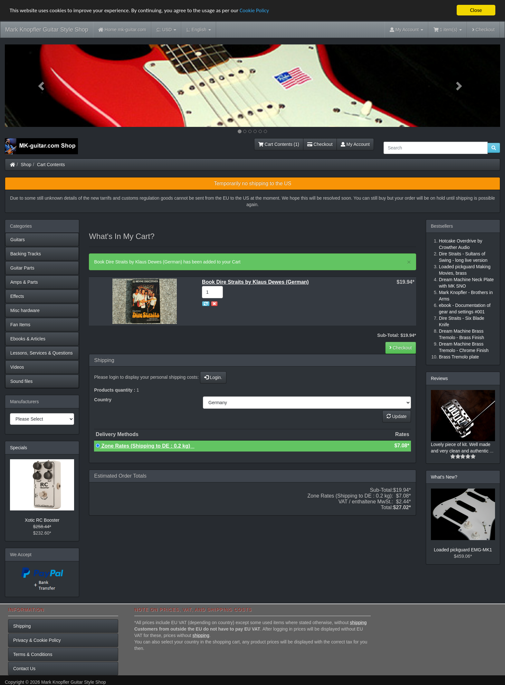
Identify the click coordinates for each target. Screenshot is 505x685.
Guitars (17, 239)
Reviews (439, 378)
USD (166, 30)
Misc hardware (25, 310)
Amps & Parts (24, 282)
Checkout (483, 29)
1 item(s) (448, 29)
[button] (42, 85)
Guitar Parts (22, 268)
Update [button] (396, 416)
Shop (26, 164)
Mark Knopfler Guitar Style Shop (46, 29)
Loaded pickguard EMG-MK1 (463, 549)
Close (476, 10)
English (198, 30)
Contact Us (24, 668)
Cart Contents (51, 164)
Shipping (22, 626)
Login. (213, 377)
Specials (18, 447)
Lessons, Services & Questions (41, 353)
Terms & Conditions (32, 654)
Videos (17, 367)
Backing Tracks (25, 253)
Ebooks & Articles (27, 338)
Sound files (21, 381)
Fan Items (20, 324)
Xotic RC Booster (42, 520)
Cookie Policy (254, 10)
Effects (17, 296)
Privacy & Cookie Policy (37, 640)
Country (102, 399)
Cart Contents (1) (278, 144)
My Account (355, 144)
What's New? (444, 477)
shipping (358, 622)
